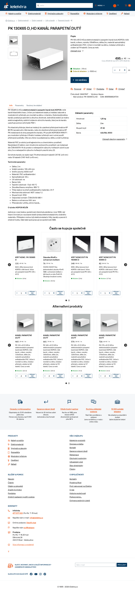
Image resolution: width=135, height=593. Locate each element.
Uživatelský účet (76, 462)
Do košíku (80, 80)
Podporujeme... (76, 497)
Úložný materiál (37, 20)
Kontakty (73, 479)
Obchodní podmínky (78, 458)
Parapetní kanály (64, 20)
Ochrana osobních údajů (80, 501)
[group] (26, 264)
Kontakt (73, 448)
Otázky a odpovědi (15, 486)
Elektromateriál (23, 20)
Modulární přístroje (19, 456)
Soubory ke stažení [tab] (34, 105)
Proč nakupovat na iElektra (81, 486)
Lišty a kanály (50, 20)
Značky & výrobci (15, 490)
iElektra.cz (11, 20)
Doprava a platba (76, 444)
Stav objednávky (76, 465)
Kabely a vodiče (17, 440)
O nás (72, 490)
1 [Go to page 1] (66, 300)
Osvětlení (15, 460)
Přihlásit (122, 565)
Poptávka (12, 493)
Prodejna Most (75, 483)
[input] (21, 293)
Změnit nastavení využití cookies (21, 497)
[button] (100, 5)
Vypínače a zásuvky (19, 448)
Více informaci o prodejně (23, 545)
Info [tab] (10, 105)
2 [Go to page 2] (69, 300)
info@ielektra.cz (36, 518)
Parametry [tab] (19, 105)
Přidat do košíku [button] (32, 293)
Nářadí (13, 464)
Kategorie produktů (77, 440)
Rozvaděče (15, 452)
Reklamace (74, 455)
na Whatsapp (29, 528)
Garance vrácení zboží (78, 451)
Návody (11, 479)
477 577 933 (18, 513)
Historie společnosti (78, 493)
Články (72, 469)
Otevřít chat (31, 523)
